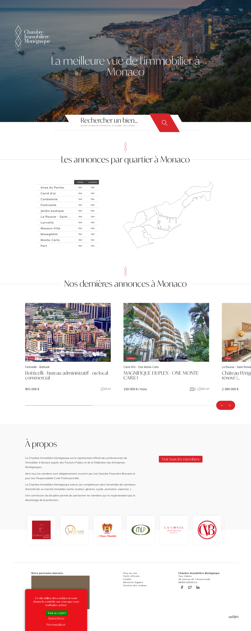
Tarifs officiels (131, 576)
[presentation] (222, 405)
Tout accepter (56, 613)
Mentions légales (133, 582)
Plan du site (130, 573)
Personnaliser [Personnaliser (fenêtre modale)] (56, 624)
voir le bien (68, 347)
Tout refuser (56, 618)
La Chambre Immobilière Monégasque (32, 38)
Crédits (127, 579)
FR (227, 9)
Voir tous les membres (180, 459)
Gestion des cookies (135, 585)
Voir (80, 187)
